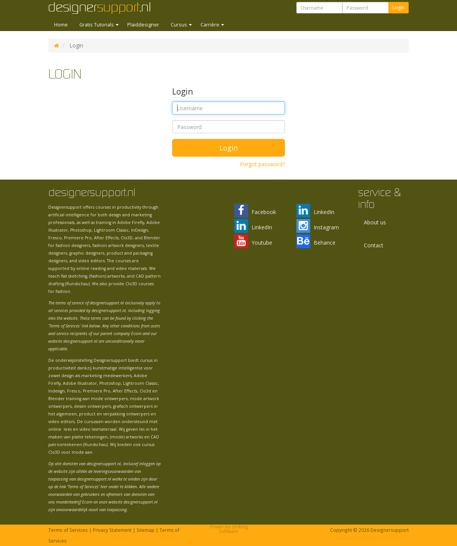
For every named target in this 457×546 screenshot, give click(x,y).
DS (56, 45)
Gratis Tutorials (97, 24)
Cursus (179, 24)
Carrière (210, 24)
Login (398, 7)
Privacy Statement (112, 530)
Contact (373, 245)
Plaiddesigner (143, 24)
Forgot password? (262, 164)
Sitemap (145, 530)
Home (61, 24)
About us (375, 222)
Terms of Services (68, 530)
